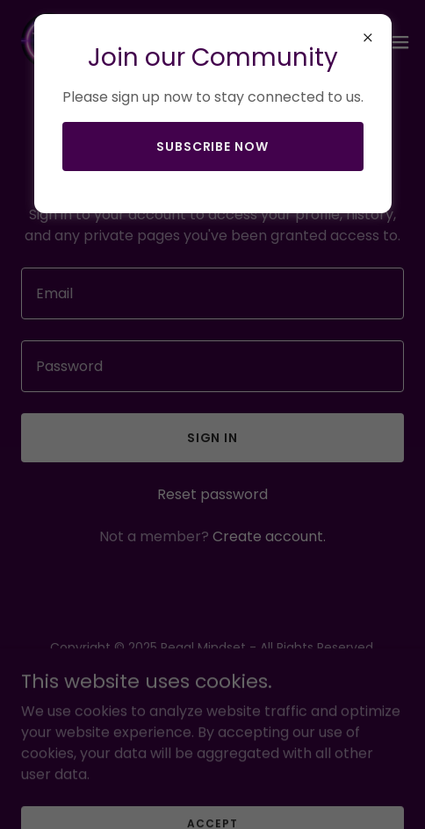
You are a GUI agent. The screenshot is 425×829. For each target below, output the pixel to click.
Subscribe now (213, 146)
